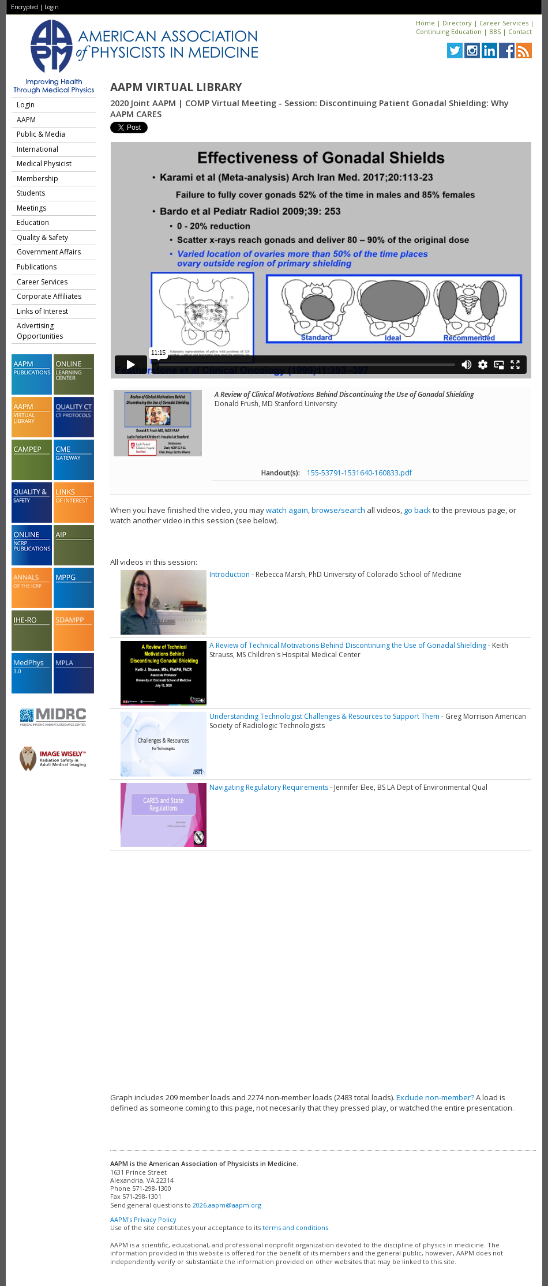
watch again (287, 510)
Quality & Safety (42, 237)
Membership (37, 178)
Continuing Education (449, 31)
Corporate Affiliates (49, 296)
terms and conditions (295, 1227)
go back (417, 510)
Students (31, 193)
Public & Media (41, 134)
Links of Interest (42, 311)
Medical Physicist (44, 163)
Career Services (503, 22)
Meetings (31, 208)
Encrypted (24, 7)
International (37, 149)
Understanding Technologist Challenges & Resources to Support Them (324, 716)
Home (425, 22)
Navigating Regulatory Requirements (268, 787)
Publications (37, 267)
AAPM (26, 120)
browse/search (338, 510)
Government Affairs (49, 252)
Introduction (229, 574)
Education (33, 222)
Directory (457, 22)
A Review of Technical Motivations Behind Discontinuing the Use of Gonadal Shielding (347, 645)
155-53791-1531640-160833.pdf (359, 473)
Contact (520, 31)
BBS (495, 31)
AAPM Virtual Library (176, 87)
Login (51, 7)
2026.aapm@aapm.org (227, 1205)
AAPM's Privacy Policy (143, 1219)
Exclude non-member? (435, 1097)
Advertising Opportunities (40, 331)
